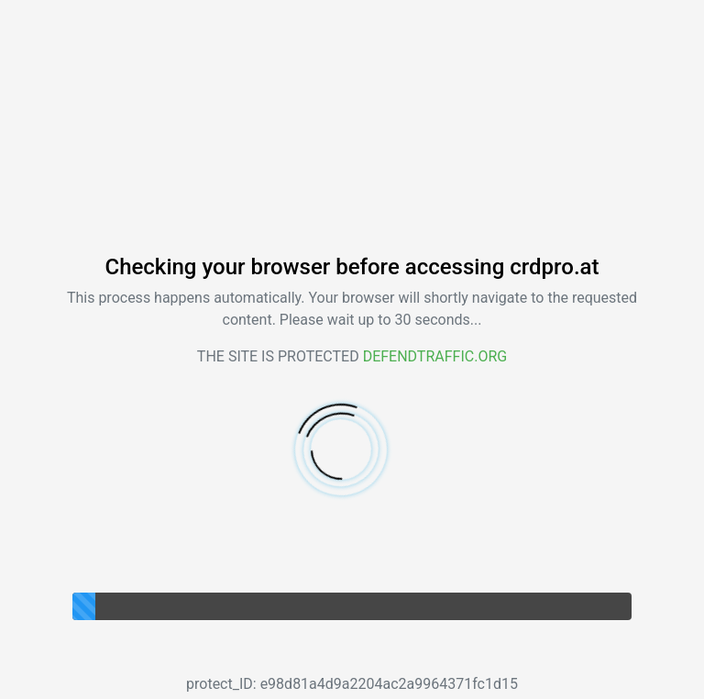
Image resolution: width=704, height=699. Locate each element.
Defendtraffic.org (435, 356)
